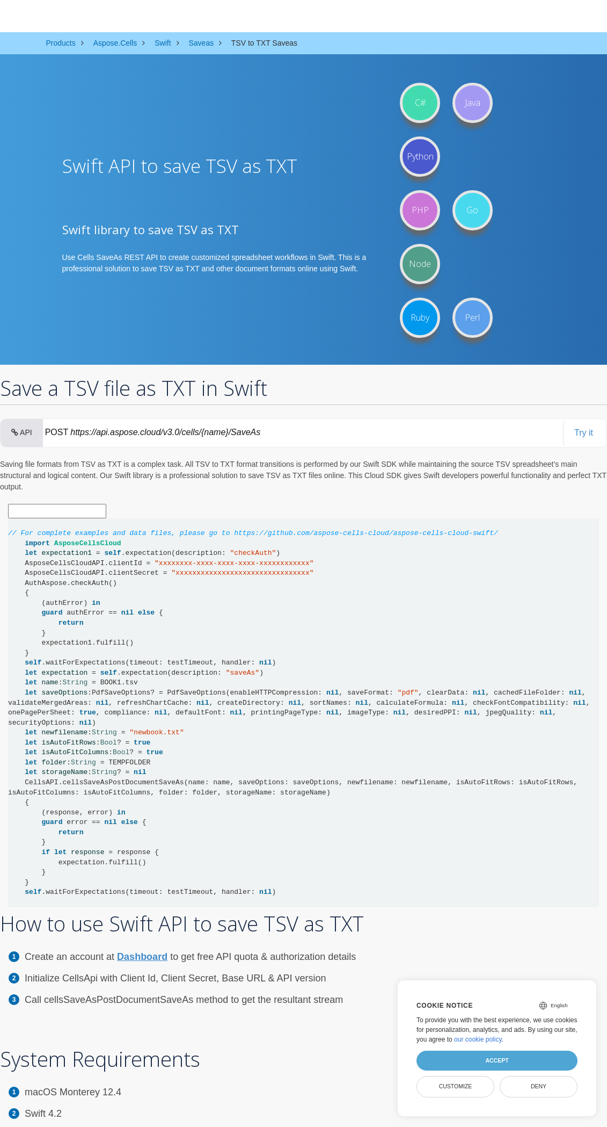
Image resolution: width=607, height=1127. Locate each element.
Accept (496, 1060)
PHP (420, 210)
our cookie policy (478, 1039)
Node (420, 264)
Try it (583, 432)
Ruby (420, 317)
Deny (538, 1086)
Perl (472, 317)
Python (420, 156)
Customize (455, 1086)
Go (472, 210)
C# (420, 103)
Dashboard (142, 956)
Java (472, 103)
